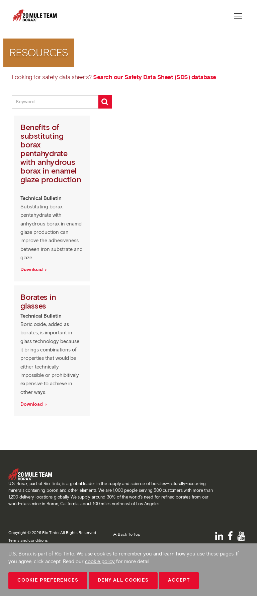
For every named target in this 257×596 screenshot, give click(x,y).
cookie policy (100, 561)
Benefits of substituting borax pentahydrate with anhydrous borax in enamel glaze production (50, 153)
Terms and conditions (28, 540)
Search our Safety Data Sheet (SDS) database (154, 77)
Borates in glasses (38, 301)
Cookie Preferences (47, 580)
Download (32, 269)
